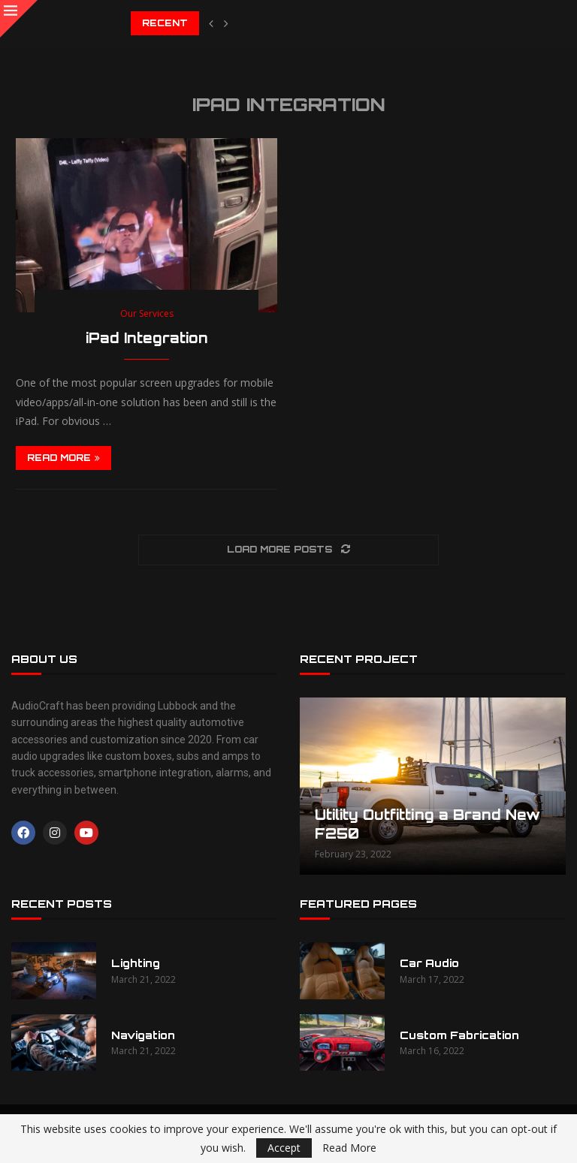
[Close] (19, 19)
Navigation (143, 1035)
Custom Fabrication (459, 1035)
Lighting (135, 963)
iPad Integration (147, 338)
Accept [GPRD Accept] (284, 1147)
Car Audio (429, 963)
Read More (349, 1148)
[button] (211, 23)
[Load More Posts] (288, 550)
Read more (63, 457)
